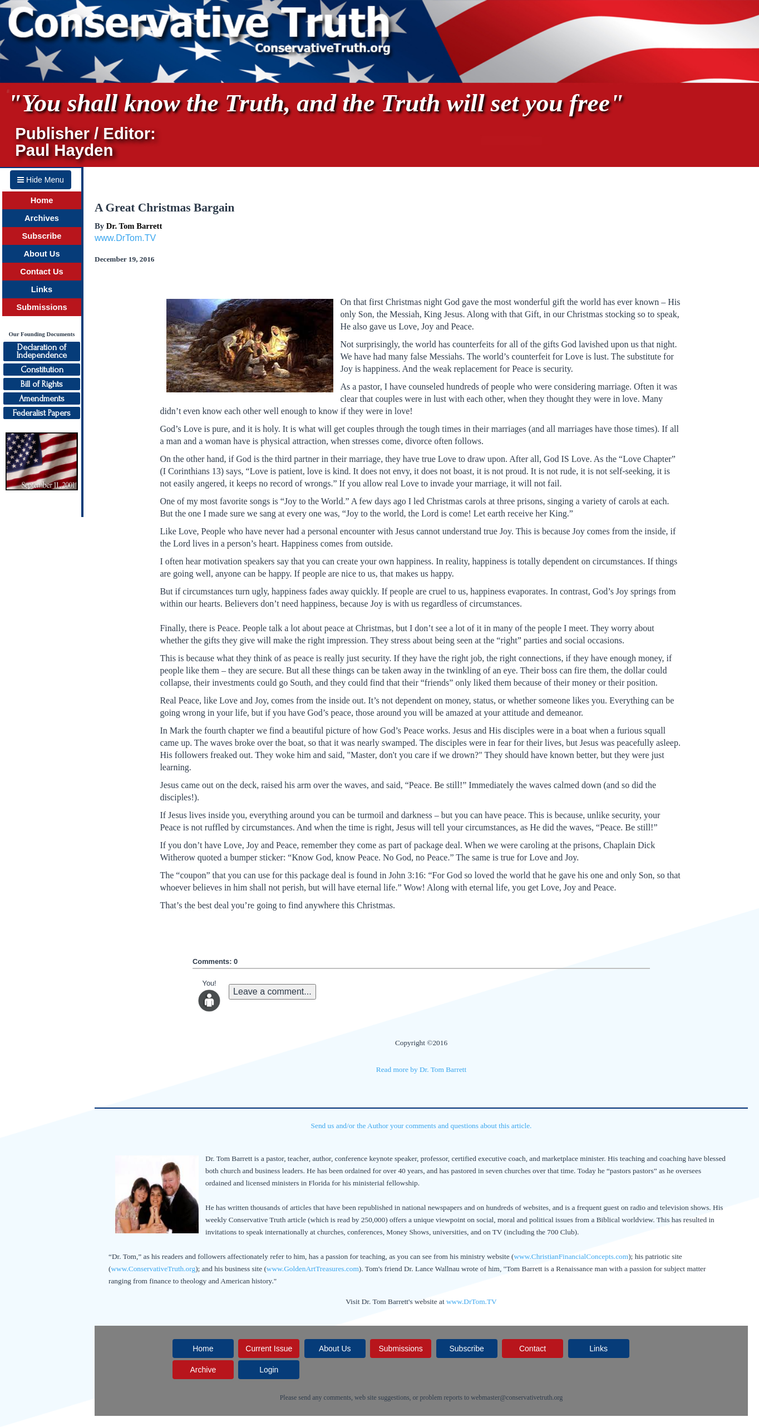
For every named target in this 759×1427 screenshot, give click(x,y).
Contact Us (41, 271)
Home (42, 200)
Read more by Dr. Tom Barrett (421, 1069)
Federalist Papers (42, 413)
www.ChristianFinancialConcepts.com (571, 1256)
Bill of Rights (42, 384)
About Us (41, 253)
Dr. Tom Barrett (134, 226)
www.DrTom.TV (125, 238)
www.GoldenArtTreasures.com (313, 1268)
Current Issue (268, 1348)
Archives (41, 218)
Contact (532, 1348)
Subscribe (42, 236)
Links (41, 289)
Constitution (42, 370)
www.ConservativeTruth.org (153, 1268)
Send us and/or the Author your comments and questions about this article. (421, 1125)
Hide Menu (40, 179)
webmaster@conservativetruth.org (517, 1397)
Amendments (42, 398)
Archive (203, 1369)
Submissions (41, 307)
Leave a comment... (272, 991)
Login (268, 1369)
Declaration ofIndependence (42, 351)
